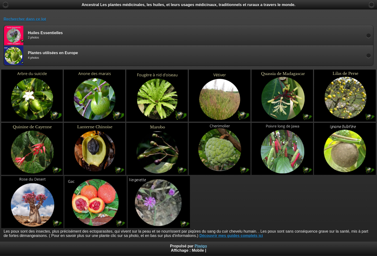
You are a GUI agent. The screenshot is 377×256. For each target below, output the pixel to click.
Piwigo (201, 246)
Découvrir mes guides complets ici (231, 236)
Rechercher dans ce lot (25, 19)
